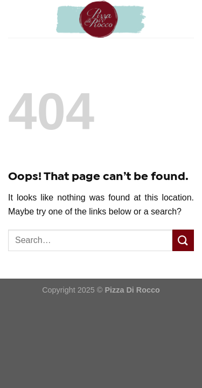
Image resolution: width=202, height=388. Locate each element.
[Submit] (183, 240)
